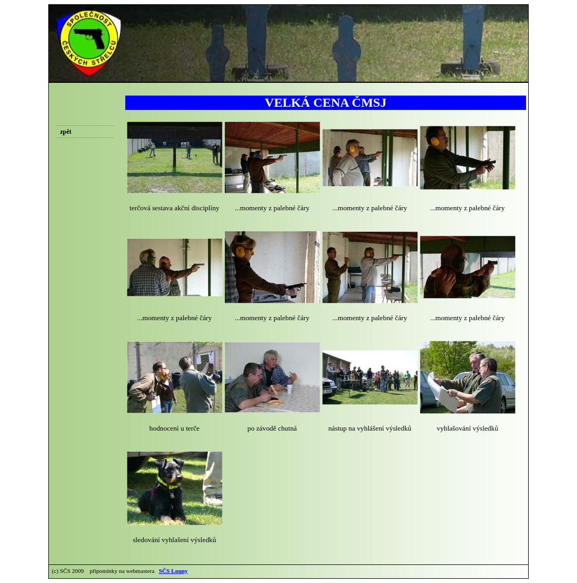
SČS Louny (173, 571)
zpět (65, 131)
